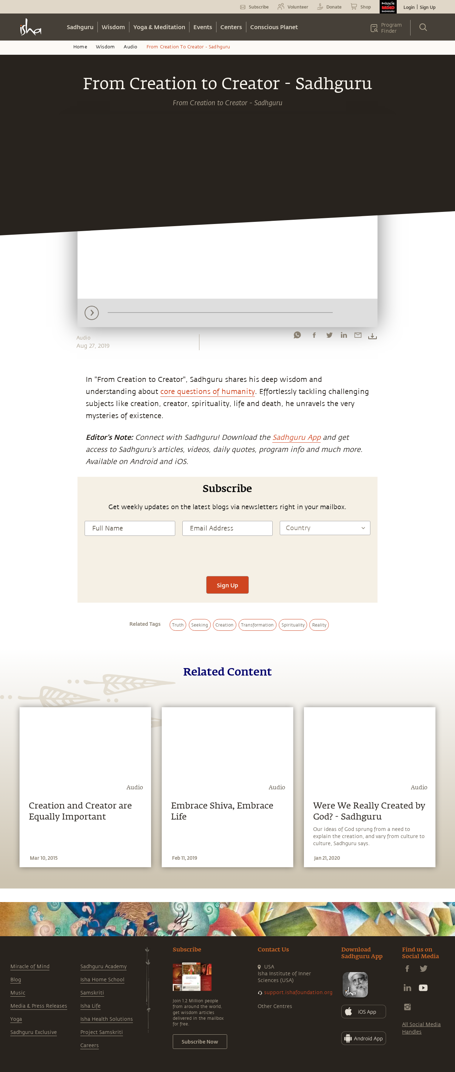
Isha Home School (102, 979)
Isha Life (90, 1006)
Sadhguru (80, 27)
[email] (358, 336)
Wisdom (113, 27)
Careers (89, 1045)
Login (409, 7)
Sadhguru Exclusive (33, 1032)
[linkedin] (344, 336)
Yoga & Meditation (159, 27)
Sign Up (427, 7)
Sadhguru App (296, 437)
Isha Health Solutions (106, 1019)
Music (17, 993)
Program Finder (391, 28)
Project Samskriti (101, 1032)
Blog (15, 979)
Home (80, 46)
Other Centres (275, 1006)
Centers (231, 27)
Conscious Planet (274, 27)
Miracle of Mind (29, 966)
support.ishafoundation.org (298, 992)
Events (202, 27)
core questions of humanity (207, 392)
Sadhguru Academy (103, 966)
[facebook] (314, 337)
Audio (130, 46)
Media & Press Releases (38, 1006)
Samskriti (92, 993)
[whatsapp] (297, 336)
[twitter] (329, 336)
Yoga (16, 1019)
